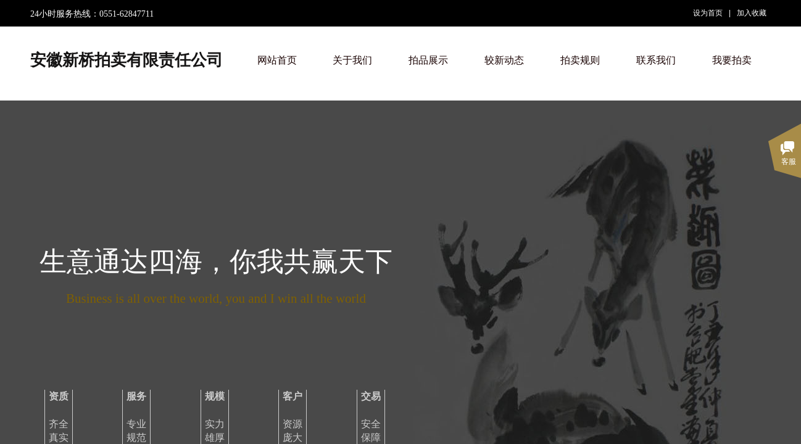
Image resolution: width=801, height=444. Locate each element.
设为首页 (708, 13)
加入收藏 (751, 13)
